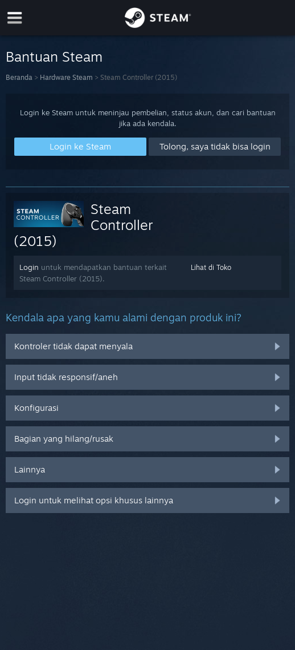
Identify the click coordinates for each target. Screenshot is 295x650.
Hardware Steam (66, 77)
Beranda (19, 77)
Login (29, 267)
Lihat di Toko (211, 267)
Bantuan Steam (54, 56)
